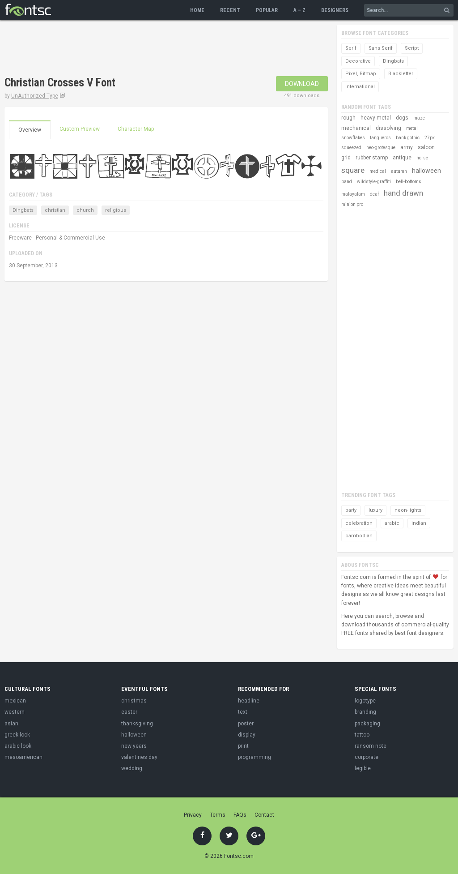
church (85, 210)
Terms (217, 815)
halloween (426, 170)
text (242, 712)
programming (254, 757)
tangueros (380, 137)
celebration (359, 523)
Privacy (193, 815)
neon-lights (407, 510)
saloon (426, 147)
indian (418, 523)
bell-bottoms (408, 181)
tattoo (362, 735)
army (406, 147)
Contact (264, 815)
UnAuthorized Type (34, 96)
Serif (350, 48)
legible (363, 768)
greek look (17, 735)
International (360, 87)
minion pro (352, 204)
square (353, 170)
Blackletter (400, 74)
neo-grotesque (380, 147)
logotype (365, 701)
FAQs (239, 815)
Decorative (358, 61)
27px (429, 137)
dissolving (388, 128)
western (14, 712)
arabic (392, 523)
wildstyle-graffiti (374, 181)
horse (422, 157)
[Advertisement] (167, 49)
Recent (230, 10)
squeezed (351, 147)
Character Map (136, 129)
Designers (334, 10)
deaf (374, 194)
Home (197, 10)
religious (115, 210)
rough (348, 118)
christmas (134, 701)
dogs (402, 118)
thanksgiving (137, 723)
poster (246, 723)
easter (129, 712)
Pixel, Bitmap (360, 74)
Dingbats (23, 210)
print (243, 746)
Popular (267, 10)
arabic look (17, 746)
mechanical (356, 128)
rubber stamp (372, 157)
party (350, 510)
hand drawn (403, 193)
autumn (399, 171)
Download (302, 83)
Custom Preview (79, 129)
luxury (375, 510)
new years (134, 746)
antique (402, 157)
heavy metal (375, 118)
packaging (367, 723)
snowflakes (353, 137)
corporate (366, 757)
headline (248, 701)
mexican (15, 701)
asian (11, 723)
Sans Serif (381, 48)
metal (412, 128)
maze (419, 118)
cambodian (359, 536)
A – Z (299, 10)
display (246, 735)
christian (55, 210)
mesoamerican (23, 757)
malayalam (353, 194)
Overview (29, 130)
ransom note (370, 746)
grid (346, 157)
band (346, 181)
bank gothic (408, 137)
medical (377, 171)
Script (412, 48)
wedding (131, 768)
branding (365, 712)
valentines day (139, 757)
